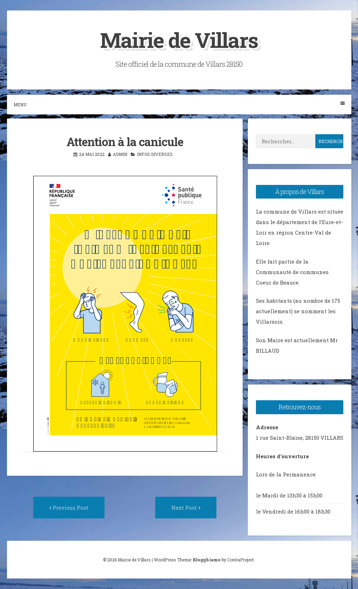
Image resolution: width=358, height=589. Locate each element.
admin (120, 154)
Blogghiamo (207, 559)
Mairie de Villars (179, 39)
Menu (179, 104)
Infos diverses (155, 154)
